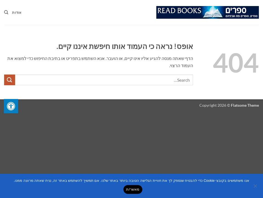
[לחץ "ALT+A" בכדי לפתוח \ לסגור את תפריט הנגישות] (11, 106)
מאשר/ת (132, 189)
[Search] (6, 12)
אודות (16, 12)
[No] (255, 187)
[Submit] (9, 80)
